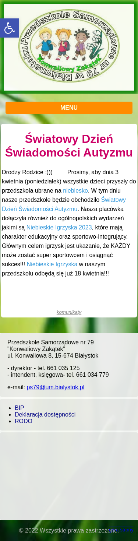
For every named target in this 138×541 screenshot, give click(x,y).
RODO (23, 421)
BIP (19, 408)
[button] (9, 28)
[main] (69, 220)
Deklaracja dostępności (45, 414)
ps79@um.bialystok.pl (55, 387)
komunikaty (69, 312)
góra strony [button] (121, 530)
